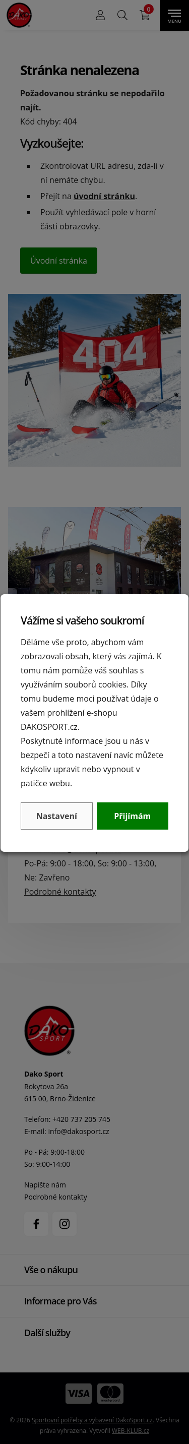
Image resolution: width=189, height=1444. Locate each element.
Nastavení (56, 816)
